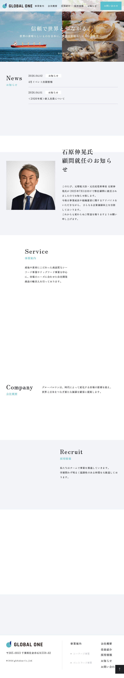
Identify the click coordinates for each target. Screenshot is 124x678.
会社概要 (52, 5)
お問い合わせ (111, 5)
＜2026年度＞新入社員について (46, 98)
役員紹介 (66, 5)
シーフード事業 (81, 653)
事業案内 (39, 5)
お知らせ (92, 5)
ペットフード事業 (82, 662)
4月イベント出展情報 (40, 82)
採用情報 (79, 5)
